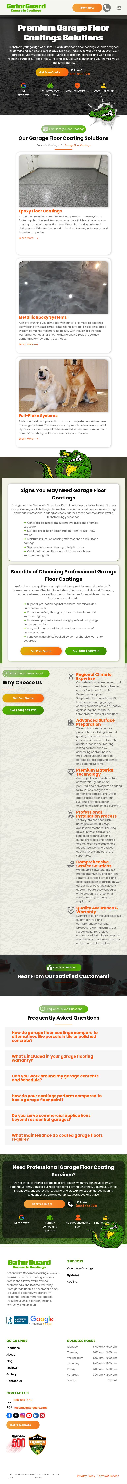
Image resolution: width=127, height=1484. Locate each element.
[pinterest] (42, 1417)
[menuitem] (94, 1270)
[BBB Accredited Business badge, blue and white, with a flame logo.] (18, 1321)
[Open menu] (119, 8)
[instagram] (22, 1417)
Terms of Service (108, 1477)
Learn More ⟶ (28, 239)
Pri (79, 1477)
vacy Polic (87, 1477)
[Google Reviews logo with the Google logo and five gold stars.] (42, 1321)
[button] (63, 1038)
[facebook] (9, 1417)
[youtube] (29, 1417)
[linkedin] (36, 1417)
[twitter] (16, 1417)
